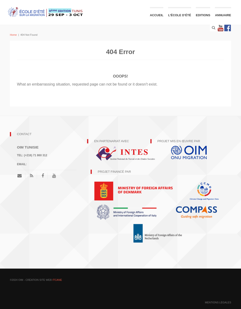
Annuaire (223, 15)
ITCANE (57, 279)
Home (13, 34)
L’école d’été (179, 15)
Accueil (157, 15)
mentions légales (218, 302)
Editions (203, 15)
